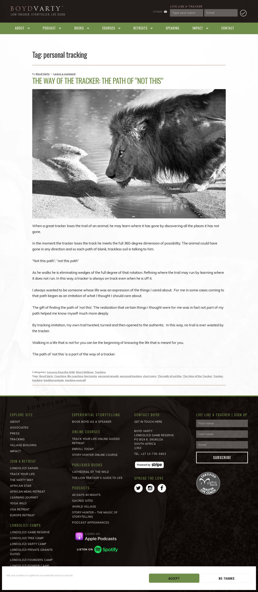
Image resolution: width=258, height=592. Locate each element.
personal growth (108, 376)
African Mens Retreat (27, 491)
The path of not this (170, 376)
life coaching (75, 376)
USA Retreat (20, 509)
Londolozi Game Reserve (30, 532)
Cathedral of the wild (90, 471)
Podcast (49, 28)
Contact (227, 28)
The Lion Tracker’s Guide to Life (97, 477)
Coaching (60, 376)
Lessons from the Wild (61, 372)
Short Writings (85, 372)
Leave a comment (64, 73)
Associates (19, 427)
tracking (37, 380)
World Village (84, 506)
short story (149, 376)
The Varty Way (21, 479)
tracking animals (54, 380)
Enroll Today (83, 449)
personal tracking (131, 376)
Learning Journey (24, 497)
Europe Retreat (22, 515)
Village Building (23, 445)
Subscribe (222, 457)
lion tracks (90, 376)
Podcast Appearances (90, 522)
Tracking (100, 372)
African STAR (20, 485)
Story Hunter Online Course (95, 454)
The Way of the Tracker (197, 376)
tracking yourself (75, 380)
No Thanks (227, 578)
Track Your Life (22, 474)
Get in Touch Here (148, 421)
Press (15, 433)
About (19, 28)
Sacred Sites (82, 500)
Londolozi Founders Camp (31, 559)
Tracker (218, 376)
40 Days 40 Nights (86, 494)
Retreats (140, 28)
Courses (108, 28)
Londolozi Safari (24, 468)
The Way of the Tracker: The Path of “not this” (97, 80)
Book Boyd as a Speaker (91, 421)
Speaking (172, 28)
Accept (174, 578)
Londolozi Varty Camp (28, 544)
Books (79, 28)
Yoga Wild (18, 503)
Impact (197, 28)
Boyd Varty (43, 73)
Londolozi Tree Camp (27, 538)
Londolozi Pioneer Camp (29, 565)
